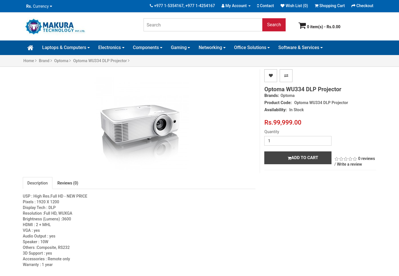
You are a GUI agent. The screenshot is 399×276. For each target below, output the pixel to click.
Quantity (271, 131)
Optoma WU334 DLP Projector (101, 60)
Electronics (111, 47)
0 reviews (366, 158)
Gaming (180, 47)
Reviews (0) (68, 183)
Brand (45, 60)
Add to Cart (303, 157)
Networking (212, 47)
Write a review (349, 164)
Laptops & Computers (66, 47)
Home (30, 60)
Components (147, 47)
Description (37, 183)
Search (274, 24)
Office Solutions (252, 47)
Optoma (62, 60)
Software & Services (300, 47)
